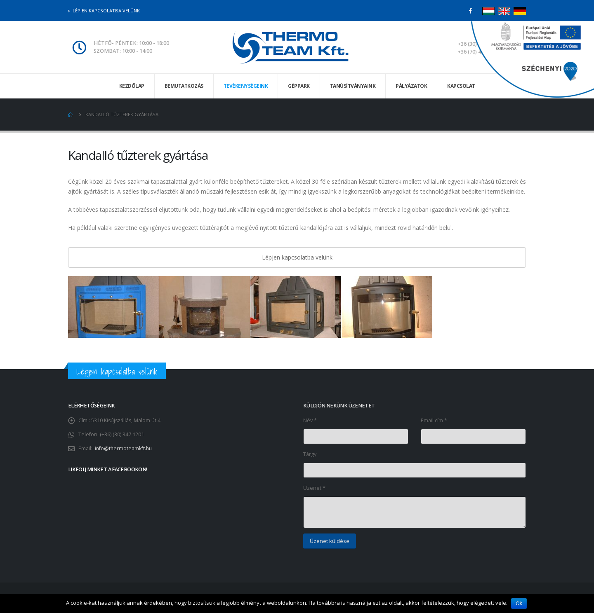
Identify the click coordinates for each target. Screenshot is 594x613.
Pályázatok (411, 85)
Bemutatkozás (184, 85)
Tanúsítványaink (353, 85)
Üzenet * (314, 487)
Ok (519, 603)
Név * (310, 420)
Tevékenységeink (246, 85)
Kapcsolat (461, 85)
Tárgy (309, 454)
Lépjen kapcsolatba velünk (104, 10)
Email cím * (434, 420)
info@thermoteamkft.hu (124, 448)
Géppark (299, 85)
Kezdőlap (131, 85)
